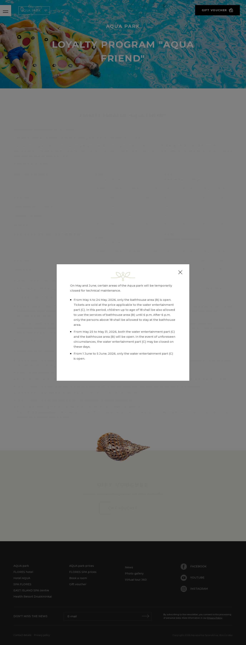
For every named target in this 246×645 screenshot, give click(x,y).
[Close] (180, 272)
